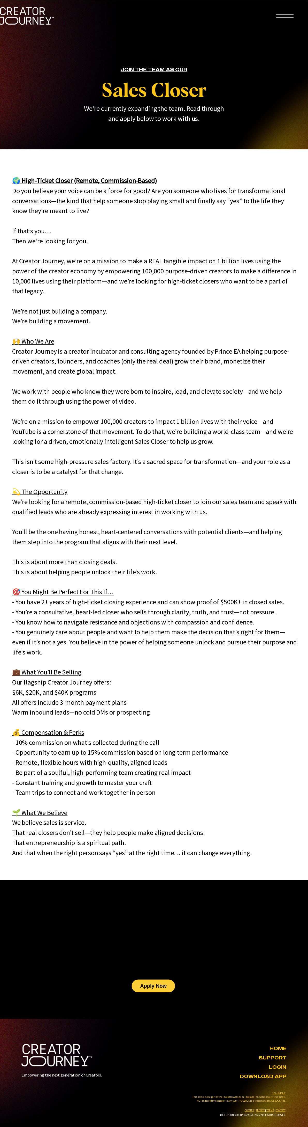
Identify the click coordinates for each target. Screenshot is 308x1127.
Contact (281, 1110)
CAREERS (249, 1110)
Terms (270, 1110)
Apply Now (153, 986)
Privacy (260, 1110)
